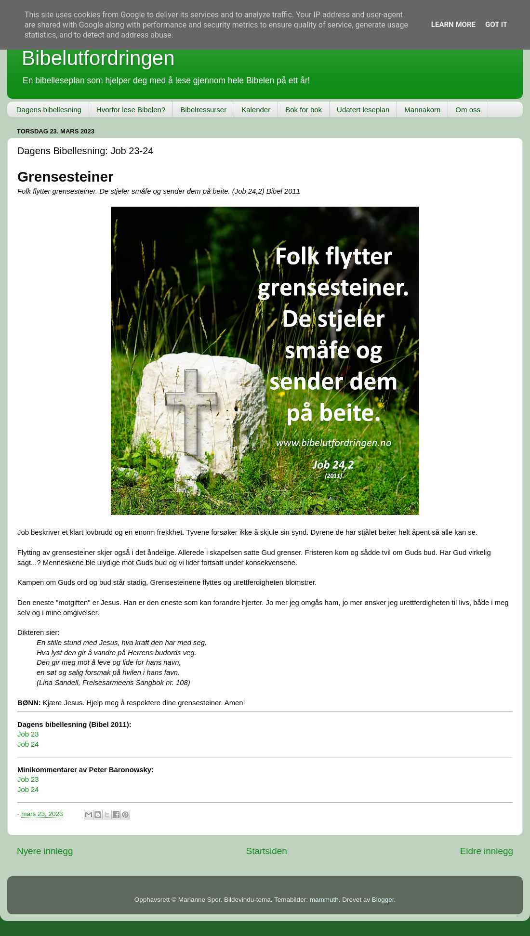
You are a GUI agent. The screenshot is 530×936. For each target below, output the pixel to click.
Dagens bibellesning (48, 109)
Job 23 (28, 734)
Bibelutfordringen (98, 58)
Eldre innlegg (486, 851)
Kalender (255, 109)
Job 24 (28, 744)
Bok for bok (303, 109)
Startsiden (266, 851)
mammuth (324, 899)
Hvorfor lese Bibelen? (130, 109)
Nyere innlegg (45, 851)
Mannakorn (422, 109)
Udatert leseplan (363, 109)
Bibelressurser (203, 109)
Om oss (467, 109)
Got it (496, 24)
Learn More (453, 24)
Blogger (383, 899)
